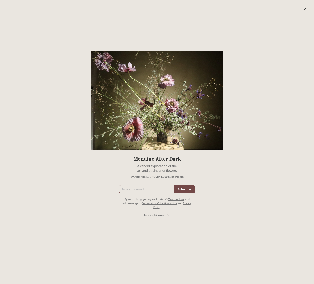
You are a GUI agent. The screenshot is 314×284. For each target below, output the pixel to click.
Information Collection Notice (159, 203)
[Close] (305, 9)
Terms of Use (176, 199)
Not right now (157, 215)
